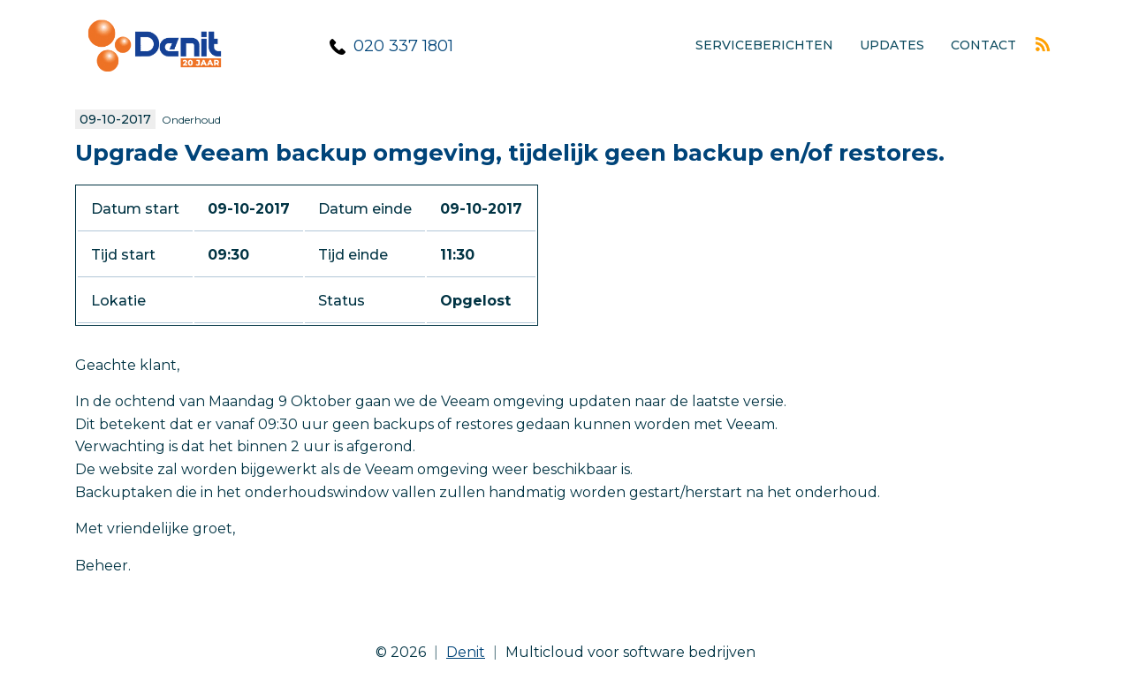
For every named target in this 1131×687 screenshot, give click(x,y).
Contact (983, 45)
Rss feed (1042, 44)
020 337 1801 (403, 46)
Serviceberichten (764, 45)
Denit (465, 652)
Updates (892, 45)
